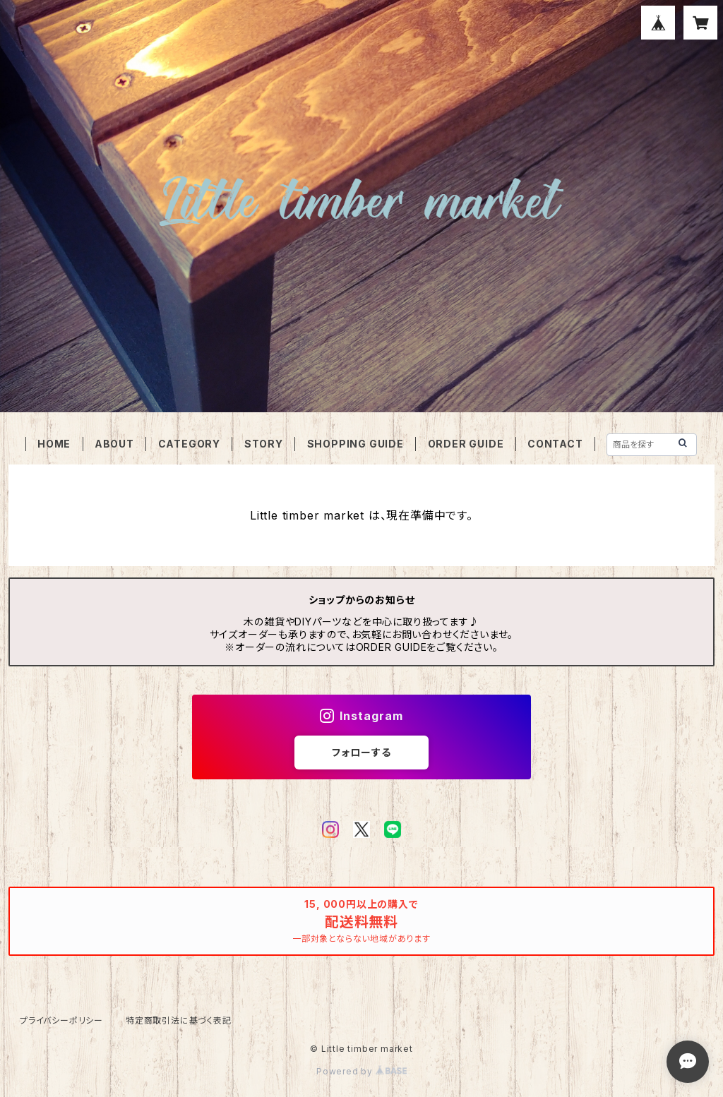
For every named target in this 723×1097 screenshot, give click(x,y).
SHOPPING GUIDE (355, 444)
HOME (54, 444)
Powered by (361, 1071)
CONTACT (555, 444)
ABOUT (114, 444)
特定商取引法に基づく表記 (179, 1020)
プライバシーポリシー (61, 1020)
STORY (263, 444)
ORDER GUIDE (466, 444)
